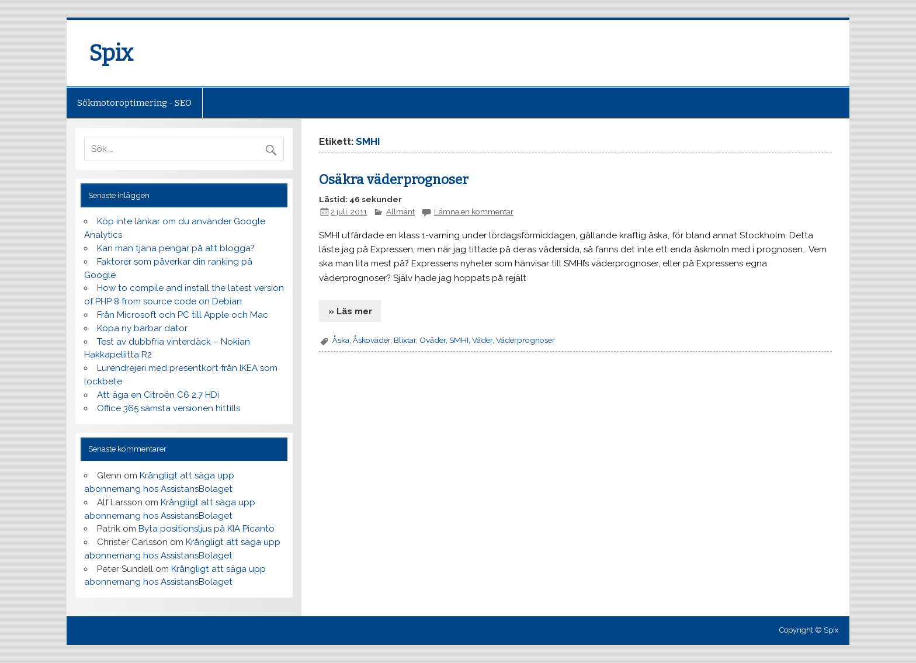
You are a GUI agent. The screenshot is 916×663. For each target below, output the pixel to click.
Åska (340, 340)
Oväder (432, 340)
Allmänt (400, 211)
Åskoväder (371, 340)
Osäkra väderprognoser (394, 180)
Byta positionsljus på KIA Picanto (206, 528)
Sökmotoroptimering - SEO (134, 103)
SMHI (459, 340)
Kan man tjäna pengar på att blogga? (176, 248)
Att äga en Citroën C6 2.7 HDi (158, 395)
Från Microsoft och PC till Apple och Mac (182, 315)
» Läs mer (350, 311)
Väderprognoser (525, 340)
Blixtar (405, 340)
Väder (482, 340)
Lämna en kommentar (473, 211)
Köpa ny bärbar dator (142, 328)
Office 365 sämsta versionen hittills (168, 408)
